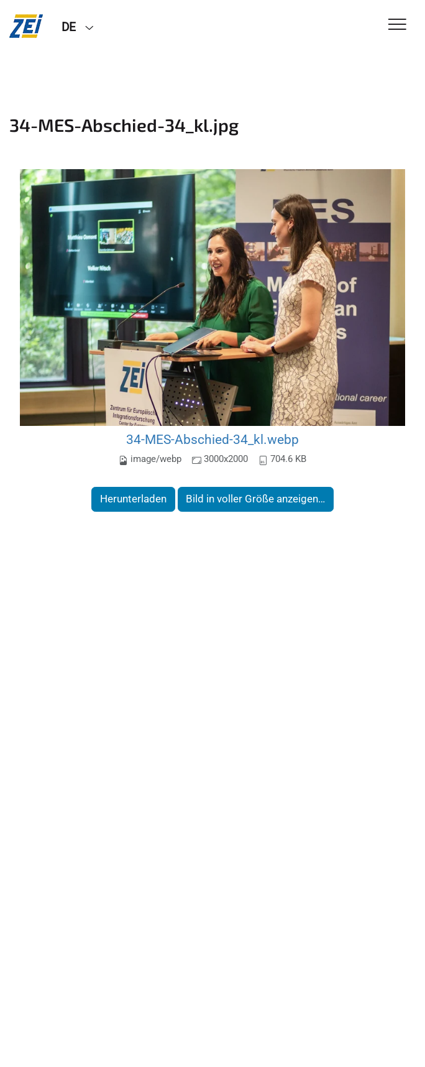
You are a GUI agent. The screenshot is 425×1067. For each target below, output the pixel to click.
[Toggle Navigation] (397, 25)
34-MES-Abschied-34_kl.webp (212, 439)
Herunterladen (133, 498)
